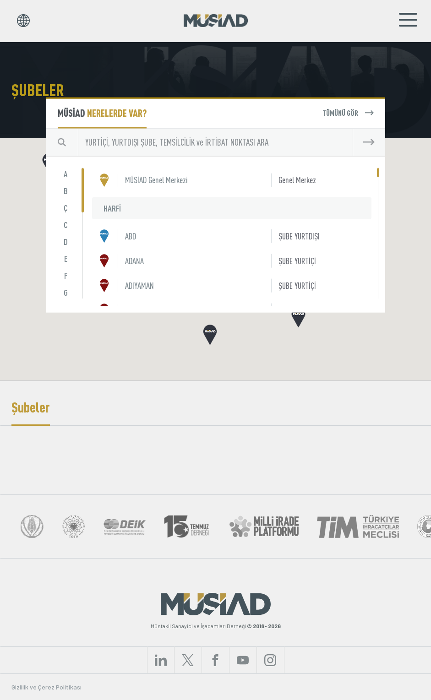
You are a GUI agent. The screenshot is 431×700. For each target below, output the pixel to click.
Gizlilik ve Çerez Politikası (46, 687)
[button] (298, 317)
